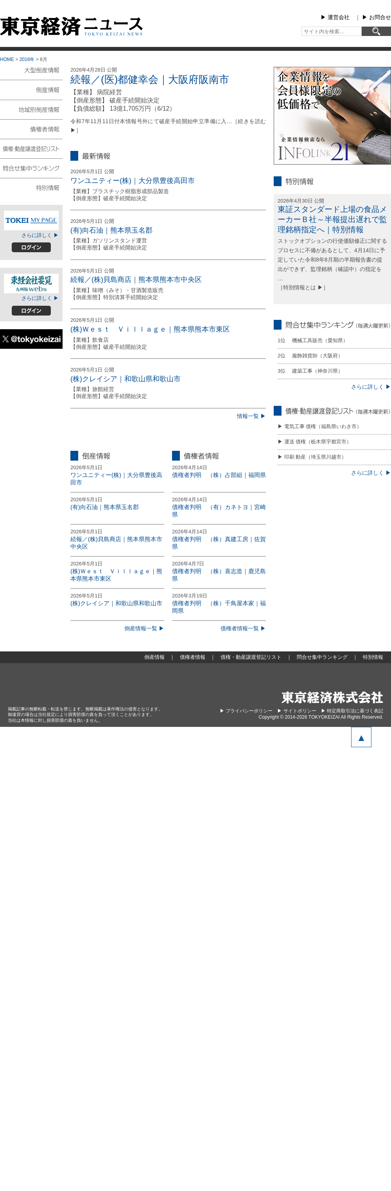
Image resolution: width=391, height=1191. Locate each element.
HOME (7, 59)
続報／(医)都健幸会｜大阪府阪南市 (149, 79)
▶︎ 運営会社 (335, 17)
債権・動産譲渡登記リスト (31, 148)
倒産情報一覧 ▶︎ (144, 628)
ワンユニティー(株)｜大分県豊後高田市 (132, 181)
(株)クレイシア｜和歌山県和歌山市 (125, 379)
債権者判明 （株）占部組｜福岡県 (219, 475)
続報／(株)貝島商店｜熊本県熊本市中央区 (136, 279)
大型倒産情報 (31, 73)
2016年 (27, 59)
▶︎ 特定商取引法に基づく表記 (352, 711)
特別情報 (31, 187)
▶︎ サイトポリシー (296, 711)
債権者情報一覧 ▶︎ (243, 628)
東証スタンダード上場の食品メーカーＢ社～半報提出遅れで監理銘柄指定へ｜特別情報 (332, 219)
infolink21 (332, 116)
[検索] (376, 31)
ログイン (31, 247)
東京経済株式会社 (332, 697)
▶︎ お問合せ (376, 17)
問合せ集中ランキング (31, 168)
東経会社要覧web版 (31, 283)
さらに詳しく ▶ (40, 235)
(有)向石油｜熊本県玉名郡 (111, 230)
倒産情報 (31, 89)
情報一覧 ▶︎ (251, 416)
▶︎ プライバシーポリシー (246, 711)
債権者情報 (31, 128)
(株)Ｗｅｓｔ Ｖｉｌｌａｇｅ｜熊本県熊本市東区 (150, 329)
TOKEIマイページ (31, 220)
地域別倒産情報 (31, 109)
